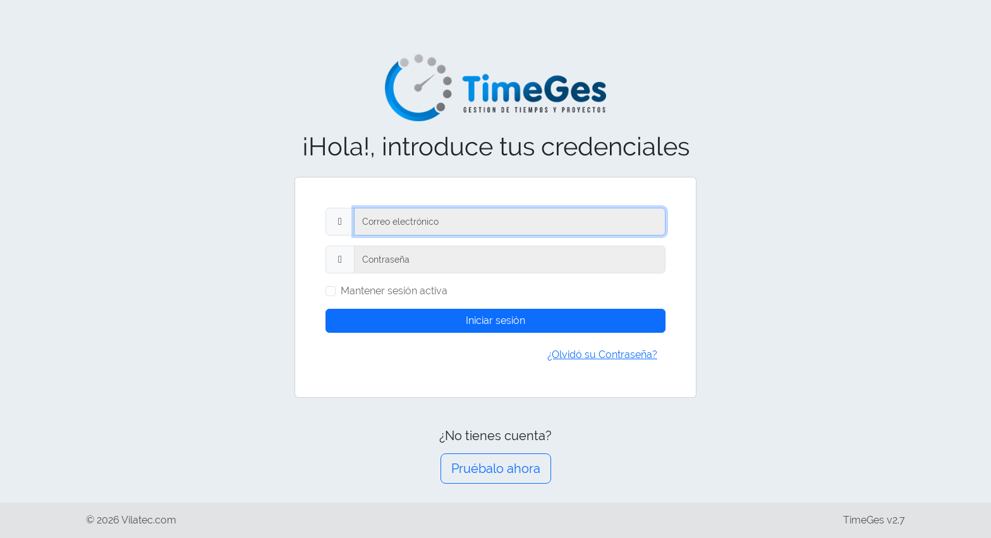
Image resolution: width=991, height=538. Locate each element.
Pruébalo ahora (495, 468)
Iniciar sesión (495, 320)
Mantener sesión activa (394, 291)
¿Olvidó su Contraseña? (602, 355)
